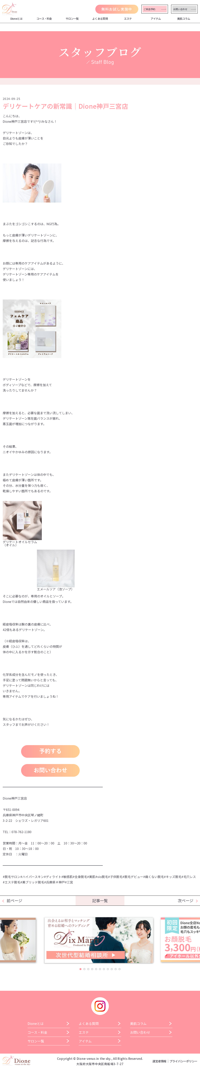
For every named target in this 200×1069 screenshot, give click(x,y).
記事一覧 (100, 900)
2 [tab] (84, 969)
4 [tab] (92, 969)
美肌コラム (183, 18)
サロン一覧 (72, 18)
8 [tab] (108, 969)
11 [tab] (120, 969)
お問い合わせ (180, 9)
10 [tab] (116, 969)
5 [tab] (96, 969)
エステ (128, 18)
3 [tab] (88, 969)
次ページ (185, 900)
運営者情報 (159, 1061)
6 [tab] (100, 969)
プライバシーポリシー (183, 1061)
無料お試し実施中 (116, 9)
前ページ (14, 900)
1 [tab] (80, 969)
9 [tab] (112, 969)
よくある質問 (100, 18)
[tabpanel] (100, 941)
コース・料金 (44, 18)
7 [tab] (104, 969)
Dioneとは (16, 18)
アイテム (156, 18)
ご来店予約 (149, 9)
